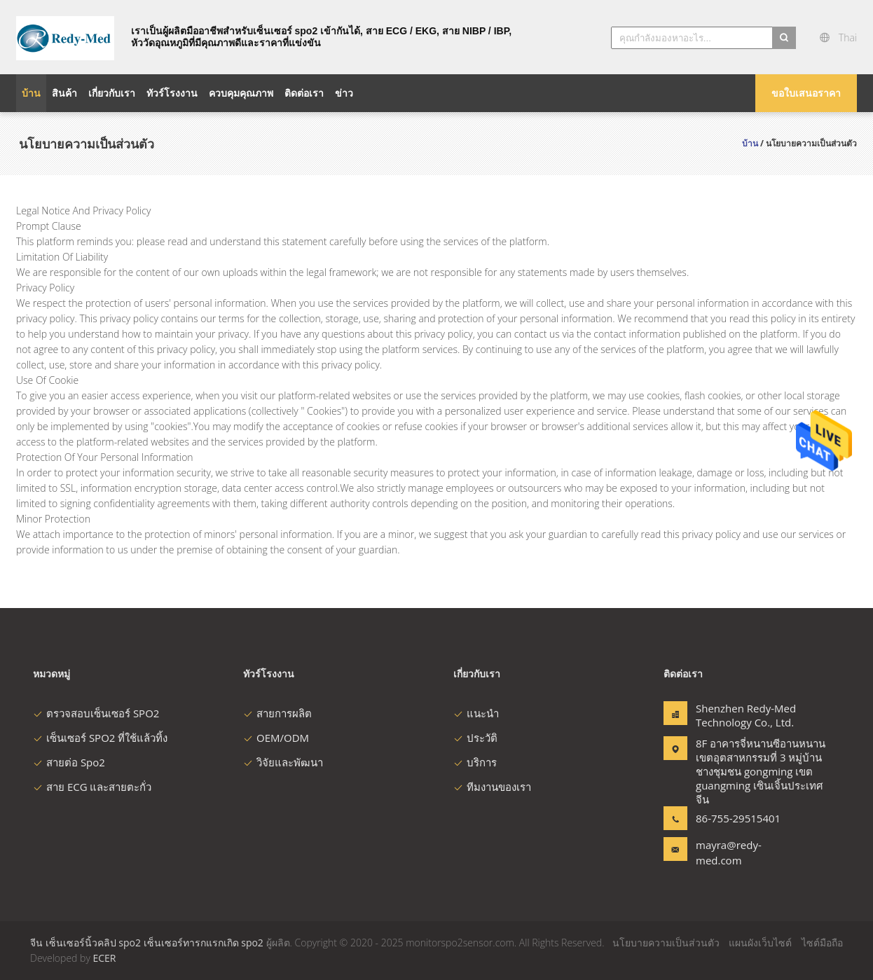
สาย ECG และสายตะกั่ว (92, 787)
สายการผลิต (277, 713)
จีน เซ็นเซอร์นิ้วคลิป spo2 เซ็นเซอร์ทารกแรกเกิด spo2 (148, 942)
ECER (104, 958)
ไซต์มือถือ (822, 942)
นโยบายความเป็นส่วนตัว (666, 942)
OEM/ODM (276, 738)
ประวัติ (475, 738)
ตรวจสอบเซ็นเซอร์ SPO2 (96, 713)
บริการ (475, 762)
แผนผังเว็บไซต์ (760, 942)
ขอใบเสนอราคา (806, 92)
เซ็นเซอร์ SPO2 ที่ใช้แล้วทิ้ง (100, 738)
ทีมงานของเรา (492, 787)
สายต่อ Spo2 (69, 762)
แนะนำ (476, 713)
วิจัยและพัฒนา (283, 762)
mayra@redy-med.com (729, 852)
